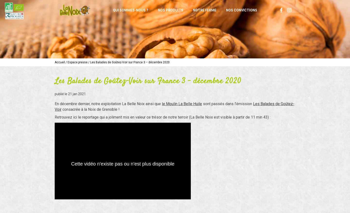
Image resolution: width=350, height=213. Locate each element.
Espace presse (78, 62)
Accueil (60, 62)
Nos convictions (241, 10)
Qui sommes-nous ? (130, 10)
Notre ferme (204, 10)
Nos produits (170, 10)
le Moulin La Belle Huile (182, 104)
